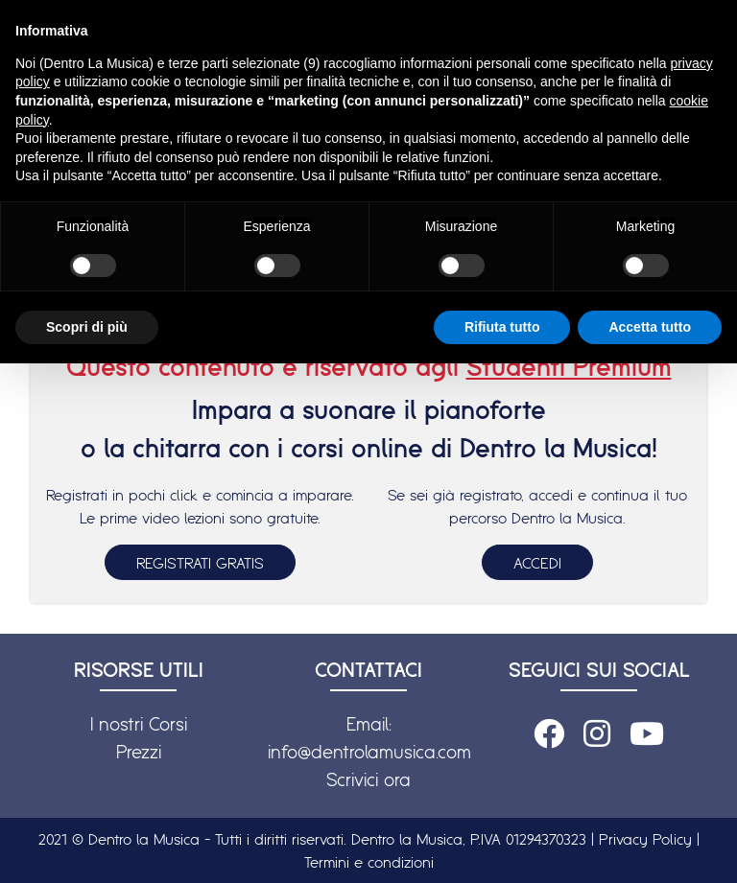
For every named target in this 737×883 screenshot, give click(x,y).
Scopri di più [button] (87, 327)
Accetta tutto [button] (649, 327)
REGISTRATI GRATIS (200, 562)
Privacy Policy (645, 838)
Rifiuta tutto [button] (502, 327)
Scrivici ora (368, 779)
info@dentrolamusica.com (369, 751)
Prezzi (138, 751)
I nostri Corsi (138, 723)
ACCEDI (537, 562)
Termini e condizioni (369, 861)
